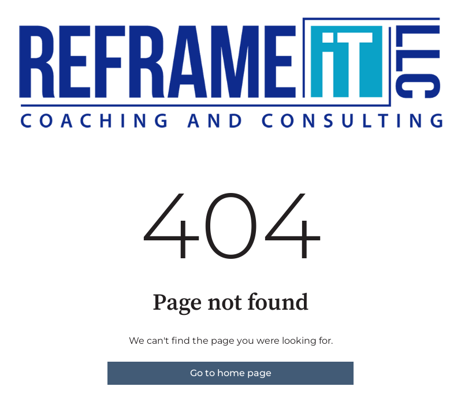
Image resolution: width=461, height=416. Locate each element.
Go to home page (231, 372)
